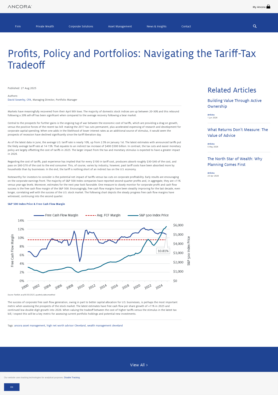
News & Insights (156, 26)
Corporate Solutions (81, 26)
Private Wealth (45, 26)
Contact (186, 26)
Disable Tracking (72, 377)
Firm (18, 26)
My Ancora (261, 6)
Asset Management (120, 26)
